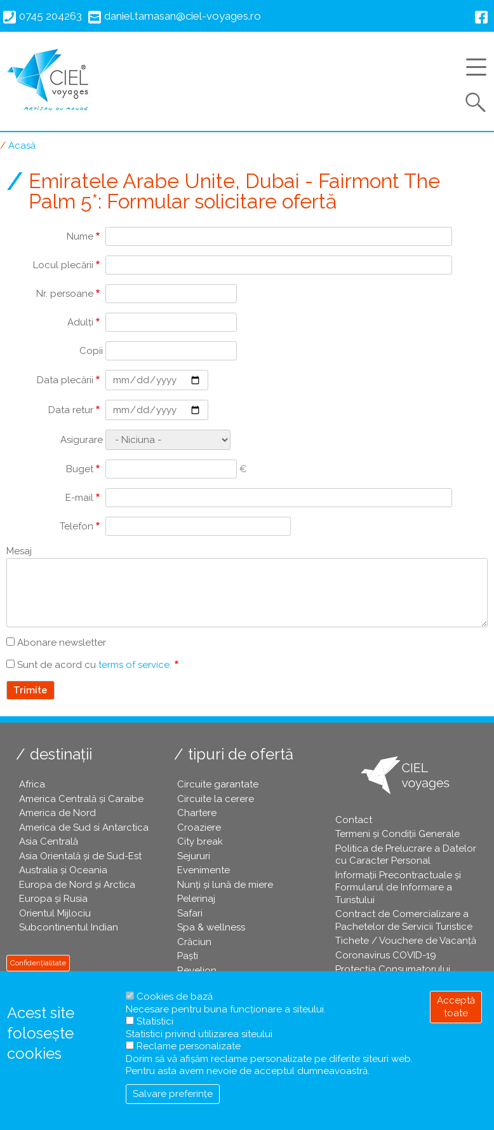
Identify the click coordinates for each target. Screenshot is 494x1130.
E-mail (79, 497)
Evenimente (203, 870)
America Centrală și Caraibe (81, 799)
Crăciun (194, 942)
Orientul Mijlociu (55, 913)
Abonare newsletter (61, 642)
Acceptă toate (456, 1007)
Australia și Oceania (63, 870)
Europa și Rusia (53, 898)
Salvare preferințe (173, 1093)
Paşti (187, 956)
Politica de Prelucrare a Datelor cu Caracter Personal (405, 855)
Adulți (80, 322)
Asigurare (81, 440)
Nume (80, 236)
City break (200, 841)
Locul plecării (63, 265)
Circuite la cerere (215, 799)
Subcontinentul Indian (68, 927)
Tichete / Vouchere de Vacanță (405, 940)
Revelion (197, 970)
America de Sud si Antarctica (84, 827)
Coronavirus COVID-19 (385, 955)
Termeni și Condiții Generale (397, 834)
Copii (91, 351)
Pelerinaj (196, 898)
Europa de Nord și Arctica (77, 884)
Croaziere (199, 827)
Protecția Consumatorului (392, 969)
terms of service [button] (134, 665)
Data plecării (65, 380)
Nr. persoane (64, 293)
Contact (353, 820)
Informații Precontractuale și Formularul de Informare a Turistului (398, 887)
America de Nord (57, 813)
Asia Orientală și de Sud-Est (80, 856)
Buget (79, 469)
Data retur (70, 410)
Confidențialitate (38, 962)
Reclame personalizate (189, 1046)
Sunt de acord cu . (94, 665)
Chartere (197, 813)
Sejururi (193, 856)
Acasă (22, 145)
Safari (190, 913)
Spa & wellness (211, 927)
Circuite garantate (217, 784)
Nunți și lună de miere (225, 884)
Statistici (155, 1021)
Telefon (76, 526)
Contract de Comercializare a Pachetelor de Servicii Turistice (403, 920)
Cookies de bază (175, 996)
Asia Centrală (48, 841)
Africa (32, 784)
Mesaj (19, 551)
